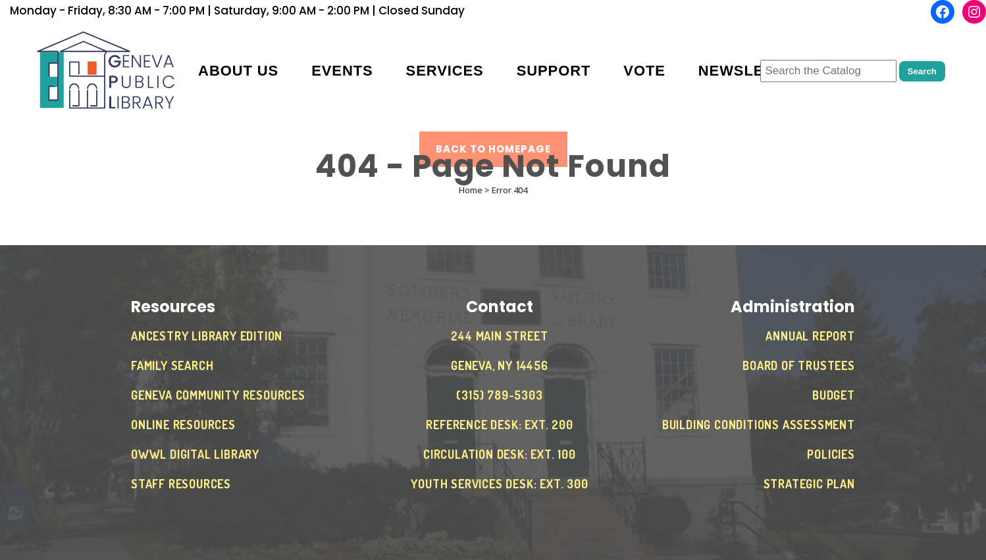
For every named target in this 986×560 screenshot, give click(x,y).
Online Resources (183, 424)
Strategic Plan (809, 484)
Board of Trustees (798, 365)
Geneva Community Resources (218, 395)
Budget (833, 395)
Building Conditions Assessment (758, 424)
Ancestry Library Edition (206, 336)
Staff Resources (181, 484)
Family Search (172, 365)
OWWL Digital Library (195, 454)
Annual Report (809, 336)
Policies (830, 454)
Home (470, 190)
